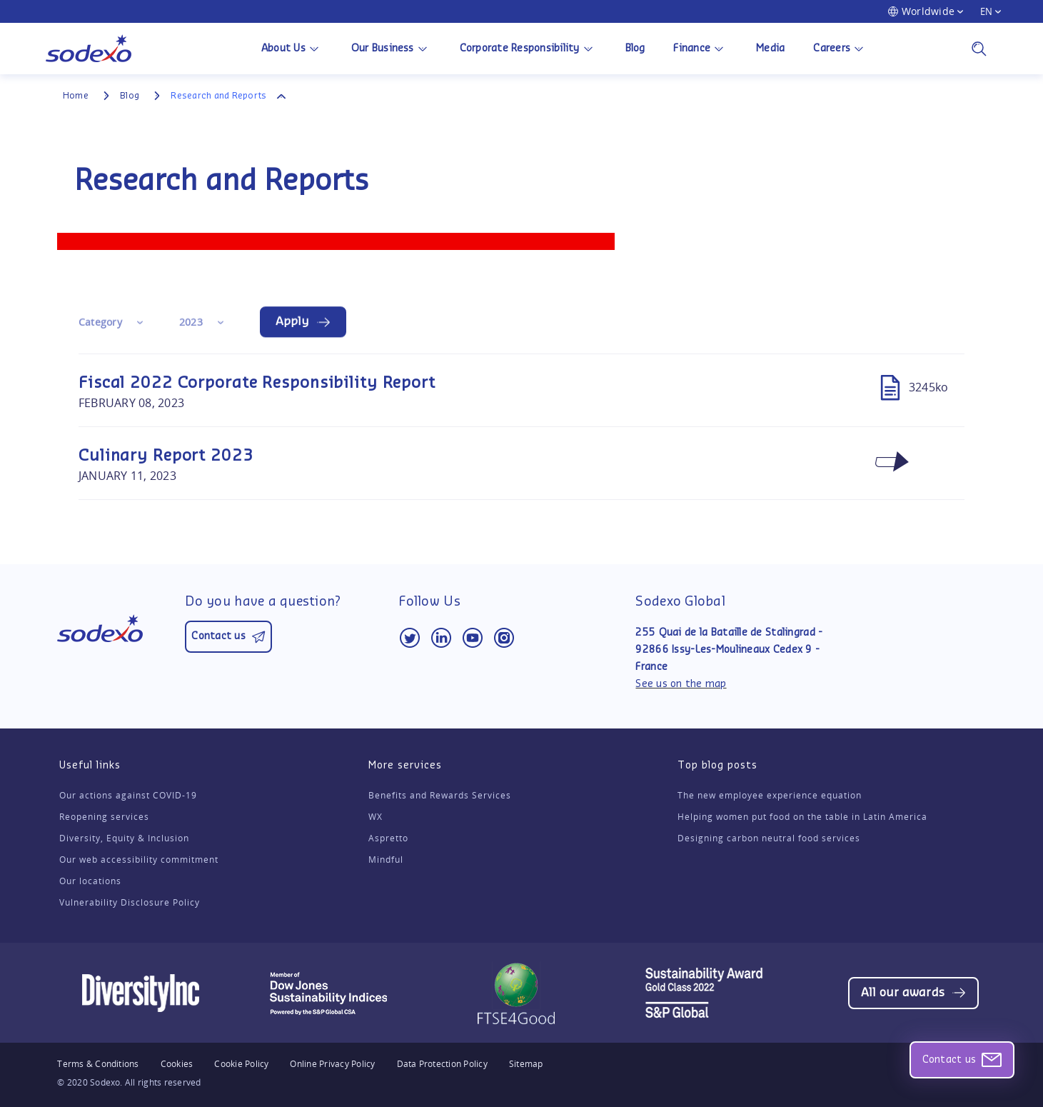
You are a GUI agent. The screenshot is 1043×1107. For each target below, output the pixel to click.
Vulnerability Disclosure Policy (129, 902)
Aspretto (388, 838)
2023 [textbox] (191, 323)
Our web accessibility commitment (138, 860)
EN (986, 11)
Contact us (956, 1059)
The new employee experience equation (769, 795)
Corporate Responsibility (520, 49)
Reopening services (104, 817)
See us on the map (680, 684)
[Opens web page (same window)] (913, 993)
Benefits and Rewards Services (439, 795)
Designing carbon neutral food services (768, 838)
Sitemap (526, 1064)
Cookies (177, 1064)
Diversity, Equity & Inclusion (124, 838)
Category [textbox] (100, 323)
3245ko (911, 387)
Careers (831, 49)
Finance (691, 49)
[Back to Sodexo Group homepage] (88, 48)
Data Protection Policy (442, 1064)
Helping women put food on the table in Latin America (802, 817)
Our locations (90, 881)
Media (770, 49)
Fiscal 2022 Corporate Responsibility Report (257, 383)
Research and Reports (218, 95)
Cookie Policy (241, 1064)
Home (76, 95)
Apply (292, 323)
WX (375, 817)
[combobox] (115, 323)
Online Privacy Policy (332, 1064)
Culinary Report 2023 (166, 456)
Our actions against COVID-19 (128, 795)
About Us (283, 49)
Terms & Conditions (97, 1064)
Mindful (385, 860)
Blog (635, 49)
